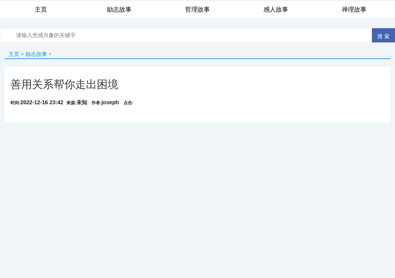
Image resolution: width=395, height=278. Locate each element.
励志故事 (36, 54)
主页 (13, 54)
